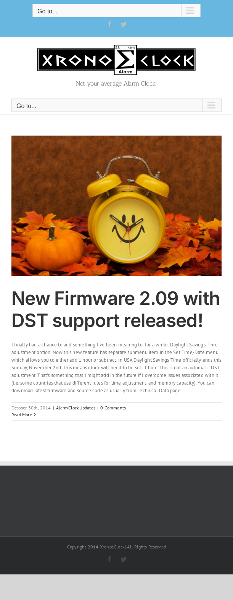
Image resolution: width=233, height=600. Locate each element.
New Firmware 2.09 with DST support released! (115, 309)
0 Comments (113, 408)
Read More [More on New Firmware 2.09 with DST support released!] (21, 414)
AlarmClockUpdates (75, 408)
